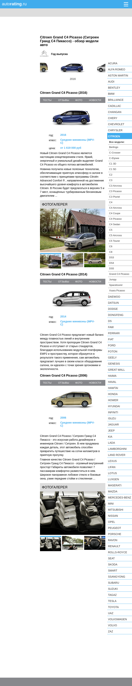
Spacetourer (116, 285)
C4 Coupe (114, 213)
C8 (110, 251)
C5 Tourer (114, 240)
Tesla (112, 601)
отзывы (63, 100)
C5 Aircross (115, 235)
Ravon (112, 540)
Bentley (114, 87)
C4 (110, 202)
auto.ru (14, 4)
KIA (110, 436)
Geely (112, 357)
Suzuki (113, 588)
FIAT (111, 339)
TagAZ (112, 594)
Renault (114, 546)
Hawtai (113, 388)
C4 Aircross (115, 207)
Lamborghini (117, 448)
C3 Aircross (115, 185)
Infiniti (113, 412)
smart (112, 570)
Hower (113, 400)
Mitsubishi (115, 509)
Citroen (114, 136)
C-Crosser (114, 152)
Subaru (113, 582)
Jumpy (112, 279)
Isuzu (112, 418)
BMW (111, 93)
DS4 (111, 263)
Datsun (113, 302)
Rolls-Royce (117, 552)
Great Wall (116, 369)
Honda (113, 394)
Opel (111, 521)
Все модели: (117, 142)
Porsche (114, 534)
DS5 (111, 268)
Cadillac (114, 105)
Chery (112, 118)
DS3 (111, 257)
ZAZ (110, 631)
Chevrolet (116, 124)
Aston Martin (118, 75)
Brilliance (116, 99)
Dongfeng (115, 314)
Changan (114, 112)
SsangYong (116, 576)
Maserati (115, 485)
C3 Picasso (115, 191)
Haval (112, 381)
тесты (47, 100)
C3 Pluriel (114, 196)
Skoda (112, 564)
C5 (110, 229)
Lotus (112, 473)
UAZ (110, 613)
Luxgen (113, 479)
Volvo (112, 625)
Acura (112, 63)
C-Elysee (114, 158)
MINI (111, 503)
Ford (112, 345)
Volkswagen (117, 619)
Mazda (112, 491)
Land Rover (116, 454)
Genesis (114, 363)
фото (78, 100)
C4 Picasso (115, 218)
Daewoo (114, 296)
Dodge (113, 308)
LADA (111, 442)
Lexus (112, 461)
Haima (112, 375)
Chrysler (115, 130)
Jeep (111, 430)
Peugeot (114, 527)
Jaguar (113, 424)
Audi (111, 81)
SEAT (111, 558)
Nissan (113, 515)
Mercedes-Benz (119, 497)
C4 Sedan (114, 224)
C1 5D (112, 169)
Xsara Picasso (117, 290)
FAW (111, 327)
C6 (110, 246)
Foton (112, 351)
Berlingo (113, 147)
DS (110, 321)
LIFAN (111, 467)
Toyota (113, 607)
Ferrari (114, 333)
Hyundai (114, 406)
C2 (110, 174)
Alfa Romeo (116, 69)
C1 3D (112, 163)
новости (95, 100)
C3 (110, 180)
